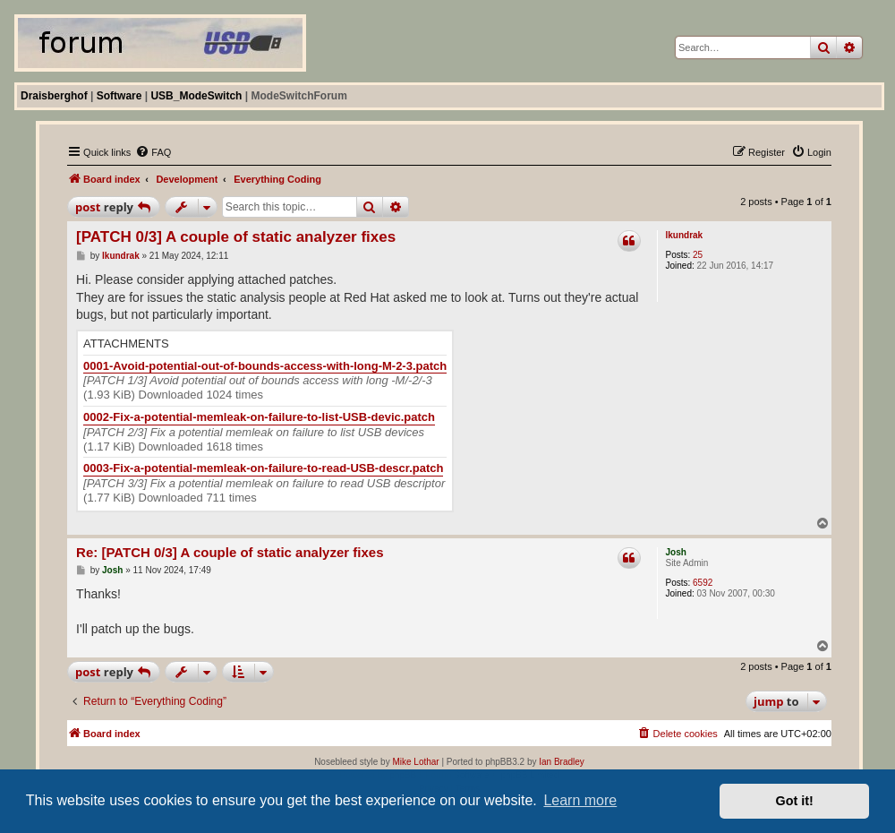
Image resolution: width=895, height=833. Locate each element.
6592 (702, 583)
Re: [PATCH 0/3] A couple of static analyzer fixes (229, 552)
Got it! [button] (795, 801)
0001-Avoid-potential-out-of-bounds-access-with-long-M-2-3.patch (265, 366)
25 (698, 255)
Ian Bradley (561, 762)
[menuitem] (153, 152)
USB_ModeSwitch (196, 96)
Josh (675, 552)
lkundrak (684, 235)
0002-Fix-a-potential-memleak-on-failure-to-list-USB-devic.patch (259, 417)
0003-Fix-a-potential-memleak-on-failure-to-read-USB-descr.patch (263, 468)
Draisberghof (54, 96)
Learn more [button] (580, 800)
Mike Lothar (415, 762)
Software (119, 96)
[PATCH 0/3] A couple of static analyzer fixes (236, 236)
